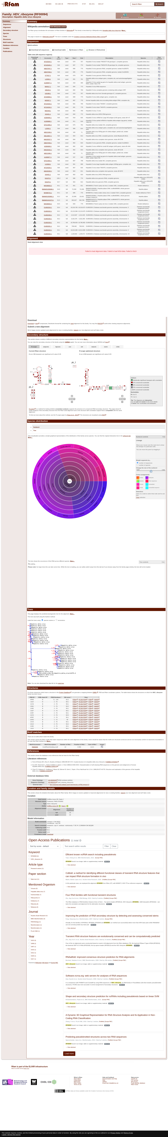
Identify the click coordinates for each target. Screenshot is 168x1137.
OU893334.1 (48, 207)
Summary (6, 21)
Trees (5, 36)
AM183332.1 (48, 150)
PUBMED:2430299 (45, 771)
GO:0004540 (52, 780)
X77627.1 (48, 75)
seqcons (46, 346)
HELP (101, 4)
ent (82, 346)
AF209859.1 (48, 97)
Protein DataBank (64, 692)
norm (106, 346)
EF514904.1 (48, 160)
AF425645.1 (48, 65)
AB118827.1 (48, 136)
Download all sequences (39, 50)
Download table (59, 50)
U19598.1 (48, 164)
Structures (7, 39)
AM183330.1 (48, 171)
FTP (84, 4)
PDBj (90, 699)
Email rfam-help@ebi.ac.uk (110, 1083)
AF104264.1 (48, 107)
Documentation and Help (109, 1078)
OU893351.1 (48, 226)
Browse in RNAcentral (95, 50)
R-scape (34, 346)
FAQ (103, 1080)
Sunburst (36, 427)
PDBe (74, 699)
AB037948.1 (48, 72)
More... (123, 30)
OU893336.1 (48, 215)
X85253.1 (48, 90)
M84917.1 (48, 86)
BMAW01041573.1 (48, 200)
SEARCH (59, 4)
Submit (76, 330)
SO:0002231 (52, 782)
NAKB (96, 699)
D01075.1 (48, 178)
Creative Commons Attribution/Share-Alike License (89, 36)
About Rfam (77, 1078)
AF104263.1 (48, 104)
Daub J (65, 806)
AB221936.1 (48, 132)
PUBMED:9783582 (111, 762)
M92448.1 (48, 110)
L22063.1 (48, 79)
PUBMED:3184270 (51, 766)
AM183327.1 (48, 139)
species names (47, 620)
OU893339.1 (48, 222)
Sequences (7, 24)
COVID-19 (134, 1078)
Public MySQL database (138, 1083)
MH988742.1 (48, 193)
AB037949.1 (48, 143)
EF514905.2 (48, 125)
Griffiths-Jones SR (54, 806)
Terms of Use (128, 1133)
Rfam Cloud (134, 1084)
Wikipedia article (48, 36)
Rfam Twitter (77, 1083)
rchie (117, 346)
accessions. (60, 620)
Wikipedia (70, 30)
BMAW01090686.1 (48, 189)
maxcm (93, 346)
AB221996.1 (48, 153)
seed (72, 323)
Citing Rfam (77, 1080)
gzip (36, 323)
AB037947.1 (48, 68)
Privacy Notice (115, 1133)
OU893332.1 (48, 211)
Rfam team (77, 1081)
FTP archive (134, 1080)
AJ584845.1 (48, 117)
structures (157, 17)
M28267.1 (48, 100)
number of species (143, 465)
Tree (34, 430)
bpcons (57, 346)
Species (6, 33)
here (106, 342)
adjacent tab (127, 436)
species (141, 17)
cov (70, 346)
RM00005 (35, 747)
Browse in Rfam (76, 50)
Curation (6, 48)
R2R (103, 415)
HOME (49, 4)
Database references (10, 45)
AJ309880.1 (48, 121)
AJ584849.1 (48, 146)
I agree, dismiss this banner (11, 1135)
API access (134, 1081)
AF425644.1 (48, 61)
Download (31, 323)
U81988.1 (48, 93)
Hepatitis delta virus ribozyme (112, 30)
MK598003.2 (48, 185)
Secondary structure (10, 30)
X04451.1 (48, 114)
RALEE (100, 323)
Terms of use (77, 1084)
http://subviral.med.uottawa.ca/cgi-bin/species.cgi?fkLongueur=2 (69, 784)
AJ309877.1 (48, 83)
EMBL (94, 692)
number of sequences (144, 463)
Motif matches (8, 42)
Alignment (7, 27)
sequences (125, 17)
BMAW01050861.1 (48, 196)
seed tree (61, 683)
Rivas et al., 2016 (72, 415)
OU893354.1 (48, 234)
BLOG (92, 4)
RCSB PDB (82, 699)
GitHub (104, 1081)
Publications (7, 51)
